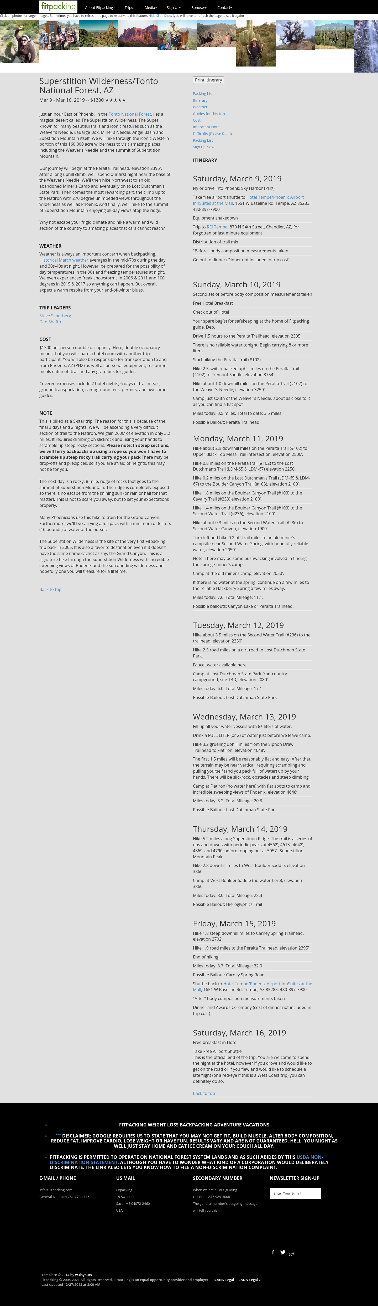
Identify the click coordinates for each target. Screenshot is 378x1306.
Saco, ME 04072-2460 (133, 1203)
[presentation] (310, 1221)
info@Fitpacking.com (55, 1189)
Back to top (50, 589)
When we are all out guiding (215, 1189)
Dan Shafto (50, 322)
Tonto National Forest (130, 114)
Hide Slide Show (160, 15)
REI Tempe (217, 227)
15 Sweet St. (125, 1196)
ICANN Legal (224, 1279)
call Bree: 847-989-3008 (211, 1196)
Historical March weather (63, 260)
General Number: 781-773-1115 (64, 1196)
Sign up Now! (204, 146)
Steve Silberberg (55, 316)
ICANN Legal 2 (249, 1279)
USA (119, 1210)
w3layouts (83, 1274)
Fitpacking (124, 1189)
